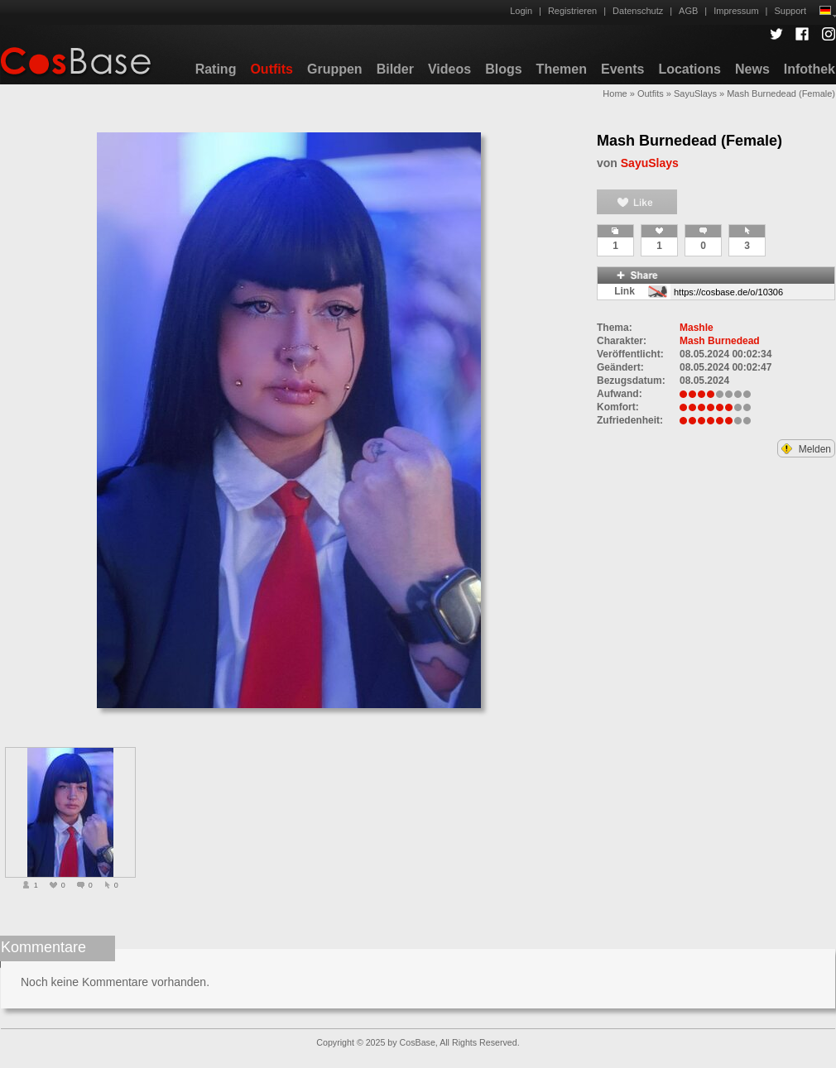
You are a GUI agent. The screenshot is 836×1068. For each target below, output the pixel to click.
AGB (688, 11)
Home (615, 93)
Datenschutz (638, 11)
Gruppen (335, 69)
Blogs (503, 69)
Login (521, 11)
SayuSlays (695, 93)
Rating (216, 69)
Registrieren (572, 11)
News (752, 69)
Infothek (809, 69)
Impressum (735, 11)
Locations (689, 69)
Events (622, 69)
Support (790, 11)
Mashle (696, 327)
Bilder (395, 69)
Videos (449, 69)
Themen (561, 69)
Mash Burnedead (720, 341)
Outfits (271, 69)
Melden (806, 449)
